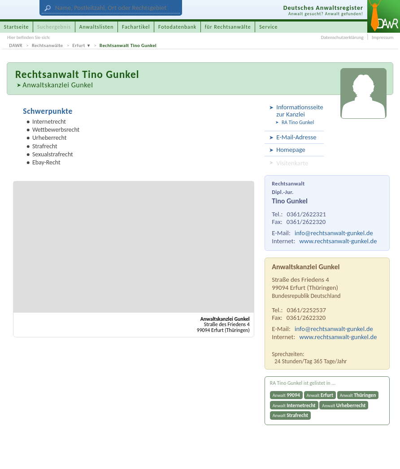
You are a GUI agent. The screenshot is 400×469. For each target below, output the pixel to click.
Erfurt (79, 45)
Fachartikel (136, 27)
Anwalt (286, 395)
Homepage (290, 150)
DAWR (16, 45)
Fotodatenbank (177, 27)
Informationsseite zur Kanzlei (298, 110)
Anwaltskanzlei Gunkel (57, 85)
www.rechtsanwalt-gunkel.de (338, 241)
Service (268, 27)
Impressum (382, 37)
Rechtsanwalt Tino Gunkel (128, 45)
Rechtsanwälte (47, 45)
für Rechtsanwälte (228, 27)
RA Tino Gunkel (298, 122)
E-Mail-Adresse (296, 137)
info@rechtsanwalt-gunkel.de (334, 233)
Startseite (16, 27)
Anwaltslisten (96, 27)
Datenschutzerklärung (342, 37)
